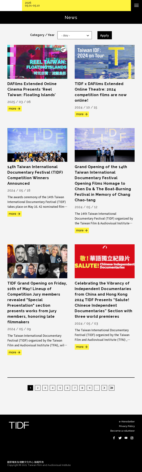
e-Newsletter (127, 421)
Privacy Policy (127, 426)
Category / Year (42, 35)
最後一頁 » (111, 387)
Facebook (114, 438)
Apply (104, 35)
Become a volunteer (122, 430)
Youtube (126, 438)
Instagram (132, 438)
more (12, 108)
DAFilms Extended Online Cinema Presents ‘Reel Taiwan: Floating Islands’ (32, 89)
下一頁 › (104, 387)
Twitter (120, 438)
